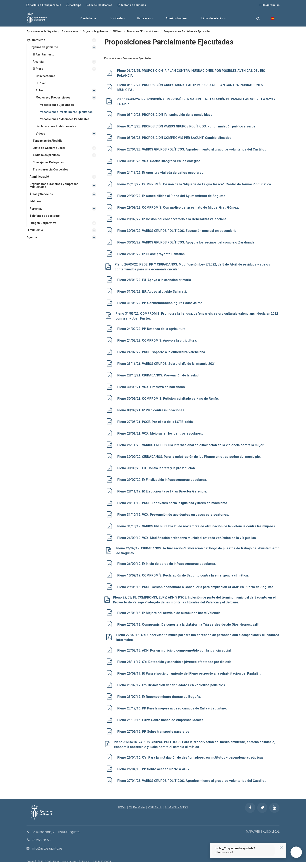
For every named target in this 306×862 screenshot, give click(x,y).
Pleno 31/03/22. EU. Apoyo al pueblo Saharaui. (152, 289)
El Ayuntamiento (43, 54)
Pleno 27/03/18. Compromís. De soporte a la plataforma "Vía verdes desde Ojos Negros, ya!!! (188, 618)
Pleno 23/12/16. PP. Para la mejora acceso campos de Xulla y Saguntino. (172, 701)
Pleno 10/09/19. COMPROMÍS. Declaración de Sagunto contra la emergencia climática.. (184, 569)
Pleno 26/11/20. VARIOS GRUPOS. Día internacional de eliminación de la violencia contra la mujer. (191, 441)
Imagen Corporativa (43, 223)
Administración (178, 18)
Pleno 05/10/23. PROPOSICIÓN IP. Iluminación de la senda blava (165, 114)
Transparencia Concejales (51, 170)
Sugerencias (269, 5)
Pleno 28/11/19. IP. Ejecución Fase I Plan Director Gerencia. (162, 486)
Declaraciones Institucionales (56, 126)
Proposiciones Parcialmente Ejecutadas (66, 112)
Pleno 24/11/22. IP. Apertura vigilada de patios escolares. (161, 172)
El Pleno (38, 69)
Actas (39, 90)
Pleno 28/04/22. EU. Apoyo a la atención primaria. (155, 278)
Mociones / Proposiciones (54, 97)
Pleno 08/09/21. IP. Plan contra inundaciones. (151, 406)
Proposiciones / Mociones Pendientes (65, 119)
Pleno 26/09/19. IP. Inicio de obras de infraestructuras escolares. (167, 558)
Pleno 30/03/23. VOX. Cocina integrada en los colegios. (159, 160)
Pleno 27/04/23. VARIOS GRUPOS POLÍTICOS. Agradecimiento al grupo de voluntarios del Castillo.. (192, 149)
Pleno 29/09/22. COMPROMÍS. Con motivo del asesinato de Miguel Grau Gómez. (178, 206)
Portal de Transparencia (44, 5)
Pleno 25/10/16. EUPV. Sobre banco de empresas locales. (161, 713)
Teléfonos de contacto (45, 216)
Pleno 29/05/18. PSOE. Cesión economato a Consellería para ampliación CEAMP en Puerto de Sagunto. (196, 581)
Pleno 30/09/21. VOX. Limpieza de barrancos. (151, 383)
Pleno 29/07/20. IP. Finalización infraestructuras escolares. (162, 475)
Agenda (32, 238)
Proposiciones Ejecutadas (57, 105)
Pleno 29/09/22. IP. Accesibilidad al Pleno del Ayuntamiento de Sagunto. (172, 195)
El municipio (35, 230)
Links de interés (214, 18)
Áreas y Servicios (41, 194)
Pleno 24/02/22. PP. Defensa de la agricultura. (152, 326)
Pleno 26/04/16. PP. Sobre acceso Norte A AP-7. (154, 761)
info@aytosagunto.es (47, 840)
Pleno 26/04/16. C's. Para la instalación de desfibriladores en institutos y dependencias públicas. (191, 750)
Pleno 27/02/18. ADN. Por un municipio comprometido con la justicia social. (175, 644)
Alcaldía (38, 61)
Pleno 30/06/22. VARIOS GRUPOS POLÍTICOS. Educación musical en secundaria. (178, 229)
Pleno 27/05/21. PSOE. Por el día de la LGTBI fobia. (156, 418)
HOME (122, 799)
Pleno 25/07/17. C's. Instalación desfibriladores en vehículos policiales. (171, 678)
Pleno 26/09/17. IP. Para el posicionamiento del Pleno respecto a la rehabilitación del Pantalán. (190, 667)
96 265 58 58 (41, 832)
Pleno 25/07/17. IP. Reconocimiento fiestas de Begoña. (159, 690)
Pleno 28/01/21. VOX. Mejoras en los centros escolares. (160, 429)
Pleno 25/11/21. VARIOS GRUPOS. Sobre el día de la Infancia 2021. (167, 361)
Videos (40, 133)
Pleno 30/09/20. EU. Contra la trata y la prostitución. (157, 464)
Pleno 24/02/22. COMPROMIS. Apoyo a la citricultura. (157, 338)
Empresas (145, 18)
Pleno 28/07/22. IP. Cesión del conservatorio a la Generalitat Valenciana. (172, 218)
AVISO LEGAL (271, 823)
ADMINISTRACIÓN (176, 799)
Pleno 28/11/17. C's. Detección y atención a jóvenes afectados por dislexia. (175, 655)
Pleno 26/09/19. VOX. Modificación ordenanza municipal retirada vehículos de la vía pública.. (187, 532)
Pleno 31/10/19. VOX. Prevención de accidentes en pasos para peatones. (173, 509)
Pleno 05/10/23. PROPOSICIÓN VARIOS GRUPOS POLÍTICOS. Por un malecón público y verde (188, 126)
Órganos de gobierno (44, 47)
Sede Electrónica (99, 5)
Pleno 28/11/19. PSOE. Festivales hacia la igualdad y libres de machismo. (173, 498)
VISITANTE (155, 799)
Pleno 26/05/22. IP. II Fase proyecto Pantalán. (151, 252)
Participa (74, 5)
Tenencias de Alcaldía (47, 141)
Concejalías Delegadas (48, 162)
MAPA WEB (253, 823)
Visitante (117, 18)
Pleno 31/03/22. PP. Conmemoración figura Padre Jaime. (161, 300)
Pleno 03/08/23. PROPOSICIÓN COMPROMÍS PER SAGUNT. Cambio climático (175, 137)
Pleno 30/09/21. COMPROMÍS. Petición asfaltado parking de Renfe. (168, 395)
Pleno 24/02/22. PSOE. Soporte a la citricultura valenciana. (162, 349)
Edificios (35, 202)
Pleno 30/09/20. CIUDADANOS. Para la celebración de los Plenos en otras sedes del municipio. (190, 452)
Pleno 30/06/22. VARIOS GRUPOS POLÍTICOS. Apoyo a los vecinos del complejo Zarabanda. (187, 240)
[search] (258, 18)
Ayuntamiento (36, 40)
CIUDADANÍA (137, 799)
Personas (36, 209)
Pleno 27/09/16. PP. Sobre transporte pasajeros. (154, 724)
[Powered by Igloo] (6, 856)
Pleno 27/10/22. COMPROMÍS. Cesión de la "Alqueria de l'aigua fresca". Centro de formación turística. (195, 183)
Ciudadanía (89, 18)
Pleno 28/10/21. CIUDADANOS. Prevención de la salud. (159, 372)
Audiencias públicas (46, 155)
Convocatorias (46, 76)
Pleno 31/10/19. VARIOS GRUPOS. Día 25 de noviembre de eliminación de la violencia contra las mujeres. (197, 521)
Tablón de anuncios (132, 5)
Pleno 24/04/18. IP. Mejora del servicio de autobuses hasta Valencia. (169, 607)
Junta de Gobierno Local (49, 148)
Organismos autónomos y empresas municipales (54, 186)
